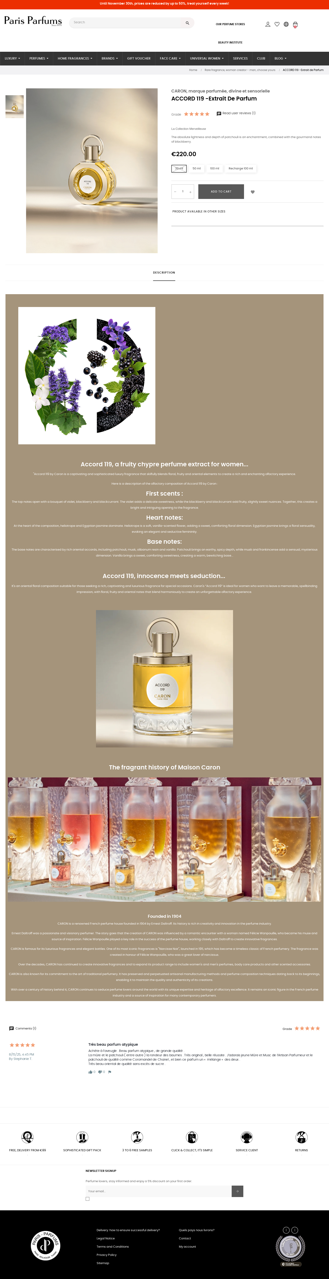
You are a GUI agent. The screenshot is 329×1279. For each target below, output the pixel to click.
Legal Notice (106, 1238)
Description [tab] (164, 272)
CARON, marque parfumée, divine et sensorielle (220, 91)
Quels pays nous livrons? (197, 1230)
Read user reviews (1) (236, 113)
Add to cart (221, 191)
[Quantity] (183, 191)
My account (187, 1246)
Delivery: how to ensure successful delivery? (128, 1230)
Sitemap (103, 1263)
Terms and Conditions (113, 1246)
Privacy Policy (107, 1255)
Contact (185, 1238)
